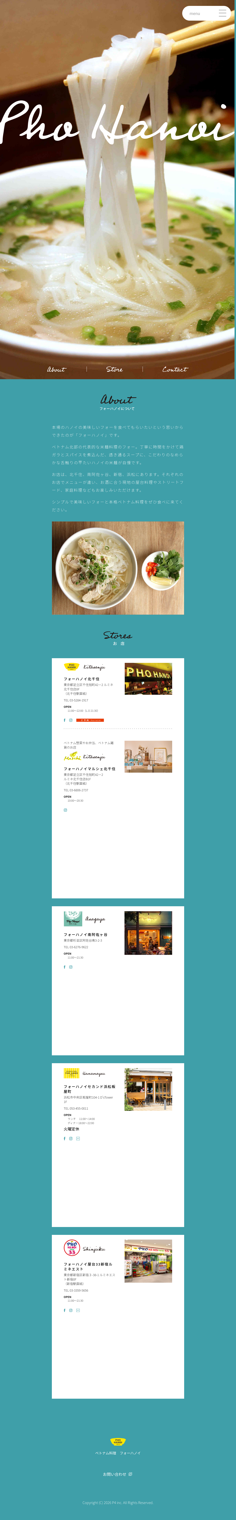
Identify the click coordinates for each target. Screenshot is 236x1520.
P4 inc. (117, 1502)
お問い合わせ (114, 1474)
